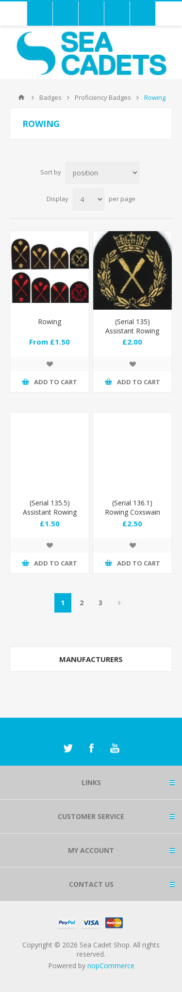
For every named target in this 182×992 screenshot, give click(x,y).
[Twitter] (68, 748)
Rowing (49, 321)
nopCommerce (110, 965)
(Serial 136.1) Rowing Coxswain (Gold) (132, 512)
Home (21, 97)
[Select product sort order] (102, 173)
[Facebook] (91, 748)
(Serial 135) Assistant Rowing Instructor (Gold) (132, 331)
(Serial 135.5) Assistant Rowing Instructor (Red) (50, 512)
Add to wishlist (49, 364)
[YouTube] (114, 748)
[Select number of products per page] (88, 199)
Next (119, 603)
